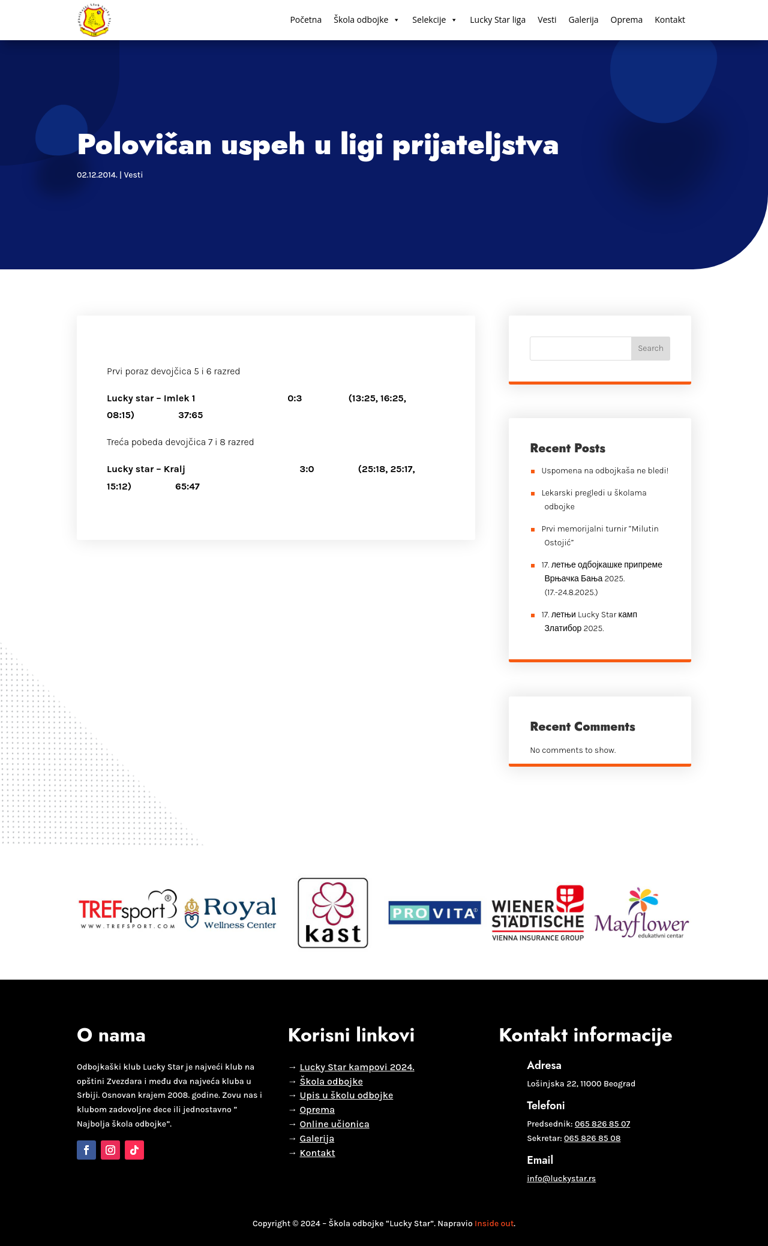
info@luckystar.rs (561, 1178)
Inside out (494, 1223)
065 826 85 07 (602, 1124)
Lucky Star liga (498, 19)
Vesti (547, 19)
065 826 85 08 (592, 1138)
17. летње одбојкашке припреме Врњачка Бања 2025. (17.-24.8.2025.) (601, 579)
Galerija (584, 19)
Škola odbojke (367, 20)
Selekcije (435, 20)
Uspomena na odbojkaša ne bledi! (604, 471)
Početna (306, 19)
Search (651, 348)
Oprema (627, 19)
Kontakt (670, 19)
